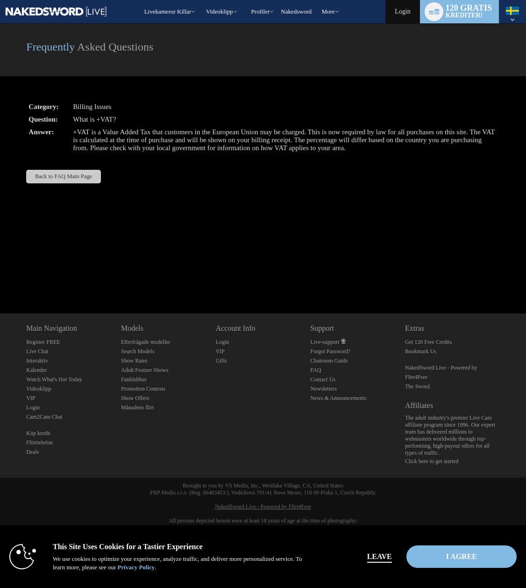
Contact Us (322, 379)
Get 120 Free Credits (428, 342)
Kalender (36, 370)
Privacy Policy (136, 567)
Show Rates (134, 360)
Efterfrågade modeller (146, 342)
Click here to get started (432, 461)
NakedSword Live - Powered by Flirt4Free (263, 506)
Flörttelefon (39, 442)
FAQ (315, 370)
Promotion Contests (143, 388)
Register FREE (43, 342)
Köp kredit (38, 433)
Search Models (138, 351)
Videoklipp (219, 11)
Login (402, 11)
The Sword (417, 386)
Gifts (221, 360)
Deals (32, 452)
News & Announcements (338, 398)
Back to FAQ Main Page (63, 176)
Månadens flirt (137, 407)
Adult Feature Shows (144, 370)
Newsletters (323, 388)
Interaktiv (37, 360)
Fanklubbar (134, 379)
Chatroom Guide (329, 360)
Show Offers (135, 398)
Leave (379, 556)
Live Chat (37, 351)
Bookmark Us (420, 351)
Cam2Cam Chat (44, 417)
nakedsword (296, 11)
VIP (30, 398)
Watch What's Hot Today (54, 379)
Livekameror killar (168, 11)
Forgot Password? (330, 351)
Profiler (260, 11)
